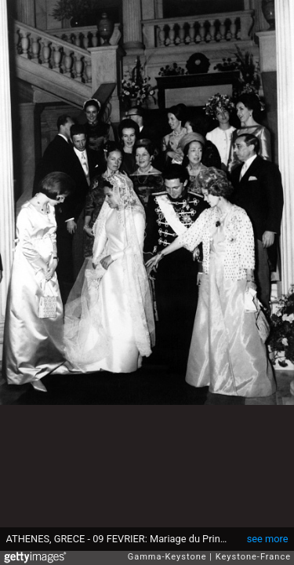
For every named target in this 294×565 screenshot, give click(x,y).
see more (268, 539)
